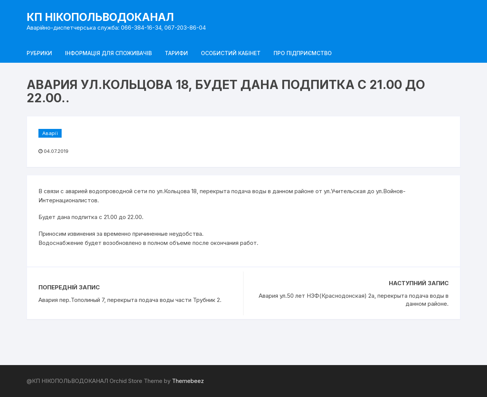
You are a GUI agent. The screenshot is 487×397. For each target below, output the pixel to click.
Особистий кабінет (231, 53)
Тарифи (176, 53)
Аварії (50, 133)
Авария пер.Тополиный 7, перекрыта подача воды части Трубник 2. (129, 299)
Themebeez (188, 380)
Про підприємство (303, 53)
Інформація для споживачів (108, 53)
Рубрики (39, 53)
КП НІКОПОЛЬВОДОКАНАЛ (100, 17)
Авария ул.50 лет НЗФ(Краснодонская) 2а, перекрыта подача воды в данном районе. (354, 299)
